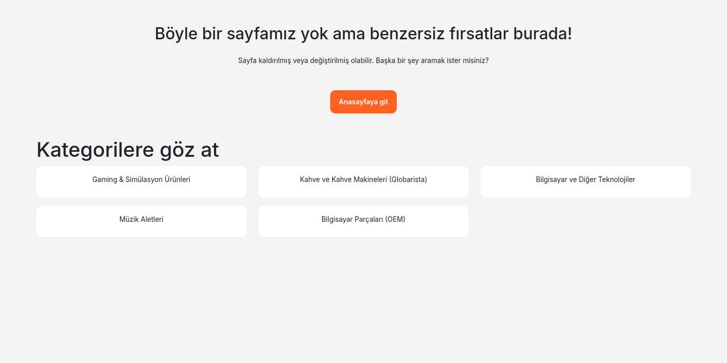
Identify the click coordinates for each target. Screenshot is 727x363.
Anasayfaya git (363, 102)
